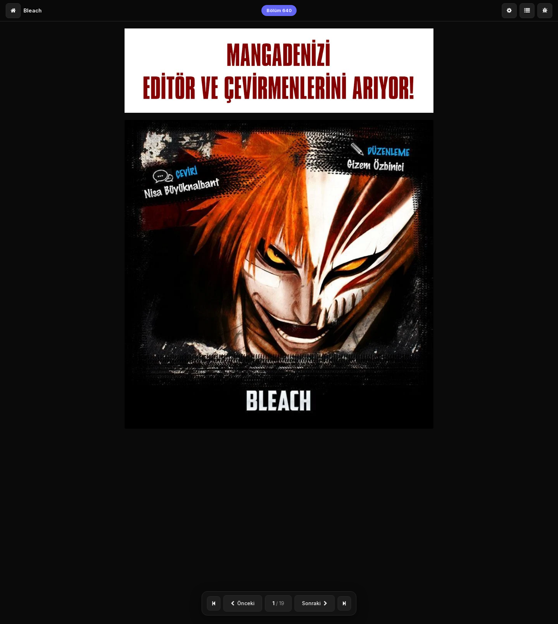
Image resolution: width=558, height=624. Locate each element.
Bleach (32, 10)
